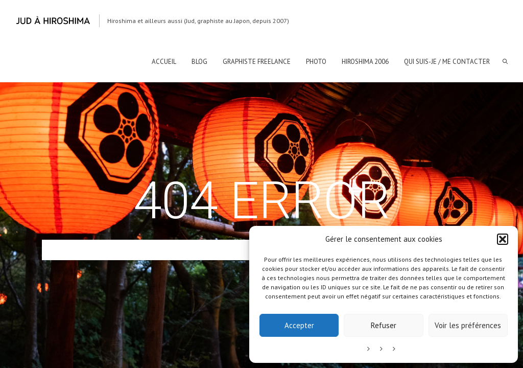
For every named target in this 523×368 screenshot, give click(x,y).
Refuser (383, 325)
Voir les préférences (468, 325)
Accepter (299, 325)
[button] (502, 239)
